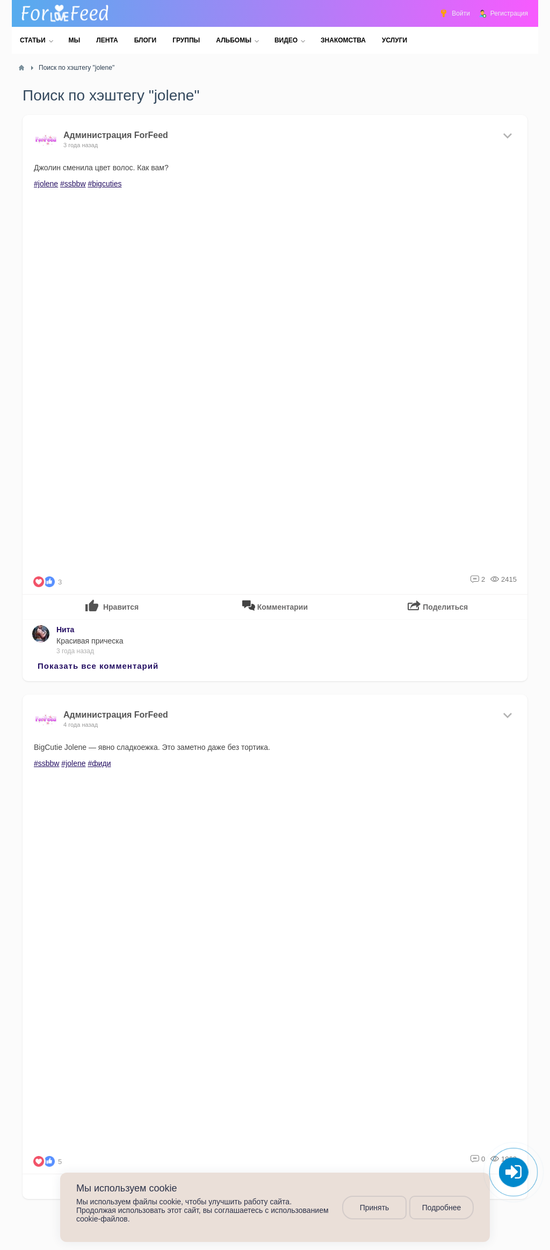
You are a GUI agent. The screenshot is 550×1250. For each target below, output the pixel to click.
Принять (374, 1207)
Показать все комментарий (98, 665)
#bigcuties (104, 183)
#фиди (99, 763)
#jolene (46, 183)
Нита (65, 629)
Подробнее (441, 1207)
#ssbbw (72, 183)
